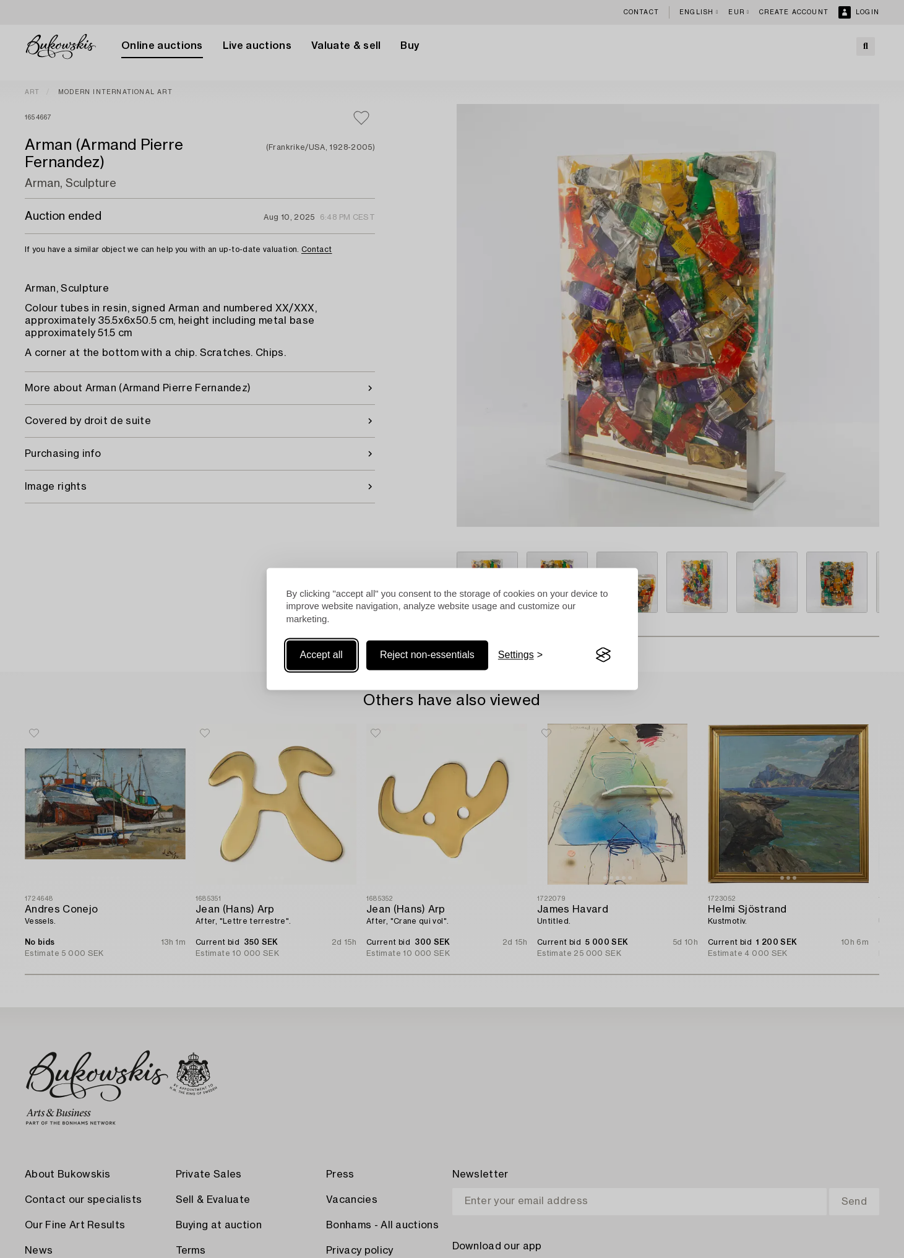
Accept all (321, 654)
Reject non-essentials (427, 654)
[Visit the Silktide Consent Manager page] (603, 655)
